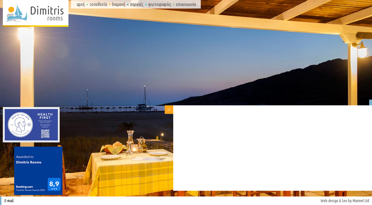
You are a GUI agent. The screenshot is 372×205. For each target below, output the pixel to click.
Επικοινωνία (186, 4)
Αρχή (81, 4)
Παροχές (136, 4)
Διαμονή (118, 4)
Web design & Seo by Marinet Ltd (345, 200)
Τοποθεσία (98, 4)
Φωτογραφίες (159, 4)
